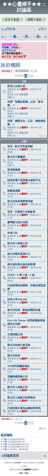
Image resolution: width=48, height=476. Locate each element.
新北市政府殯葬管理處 (20, 201)
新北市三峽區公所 (17, 243)
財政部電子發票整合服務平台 (24, 180)
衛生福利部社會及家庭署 (21, 264)
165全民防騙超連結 (18, 366)
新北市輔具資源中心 (18, 253)
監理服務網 (13, 169)
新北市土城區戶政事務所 (21, 397)
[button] (32, 75)
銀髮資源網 (13, 190)
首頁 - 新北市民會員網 (20, 146)
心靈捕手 (23, 89)
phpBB (17, 462)
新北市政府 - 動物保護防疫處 (23, 310)
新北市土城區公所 (17, 387)
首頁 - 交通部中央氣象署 (21, 211)
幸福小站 (12, 232)
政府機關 (10, 65)
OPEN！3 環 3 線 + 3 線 (21, 274)
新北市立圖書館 (16, 156)
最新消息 (23, 113)
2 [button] (28, 76)
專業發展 (23, 94)
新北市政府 (13, 355)
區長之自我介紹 (16, 86)
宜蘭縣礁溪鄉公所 (17, 376)
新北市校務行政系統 (18, 345)
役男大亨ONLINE (17, 299)
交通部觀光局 (15, 334)
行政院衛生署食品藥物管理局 (24, 408)
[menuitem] (10, 29)
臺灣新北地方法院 (17, 222)
